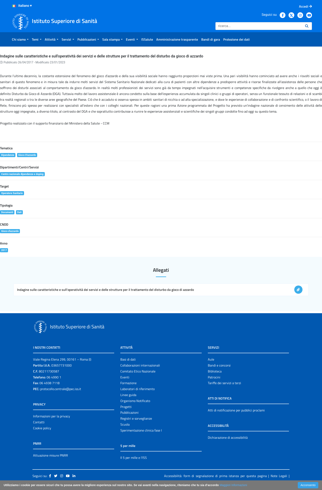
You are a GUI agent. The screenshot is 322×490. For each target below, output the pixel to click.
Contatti (39, 422)
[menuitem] (20, 39)
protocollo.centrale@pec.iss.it (60, 388)
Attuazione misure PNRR (50, 455)
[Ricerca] (258, 26)
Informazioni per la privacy (51, 416)
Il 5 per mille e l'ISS (133, 457)
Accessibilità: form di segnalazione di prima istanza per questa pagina (215, 475)
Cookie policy (42, 428)
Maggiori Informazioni (233, 485)
